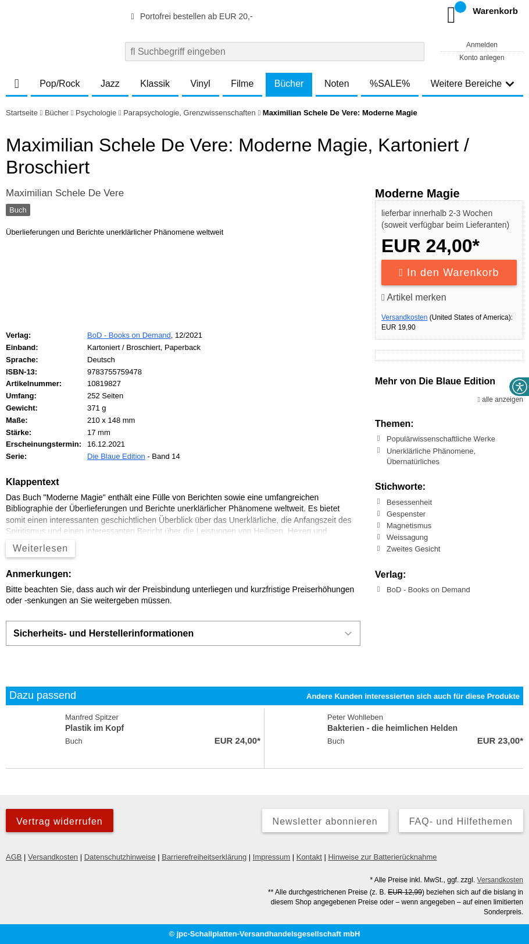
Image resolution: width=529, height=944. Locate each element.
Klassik (155, 84)
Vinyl (200, 84)
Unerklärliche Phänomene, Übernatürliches (431, 455)
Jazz (110, 84)
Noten (336, 84)
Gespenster (406, 514)
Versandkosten (404, 317)
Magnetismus (409, 525)
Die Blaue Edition (116, 456)
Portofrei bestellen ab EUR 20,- (190, 16)
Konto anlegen (481, 58)
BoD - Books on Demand (428, 589)
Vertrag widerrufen (59, 821)
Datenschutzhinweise (120, 857)
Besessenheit (409, 501)
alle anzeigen (500, 399)
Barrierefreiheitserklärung (204, 857)
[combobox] (274, 51)
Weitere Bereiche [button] (472, 84)
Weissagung (407, 537)
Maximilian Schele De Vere (65, 193)
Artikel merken (413, 297)
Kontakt (309, 857)
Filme (242, 84)
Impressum (271, 857)
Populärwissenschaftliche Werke (441, 438)
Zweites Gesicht (413, 549)
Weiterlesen (40, 548)
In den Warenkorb (449, 272)
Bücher (289, 84)
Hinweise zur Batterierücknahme (382, 857)
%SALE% (390, 84)
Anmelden (482, 45)
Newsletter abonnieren (325, 821)
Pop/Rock (60, 84)
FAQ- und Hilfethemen (461, 821)
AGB (14, 857)
